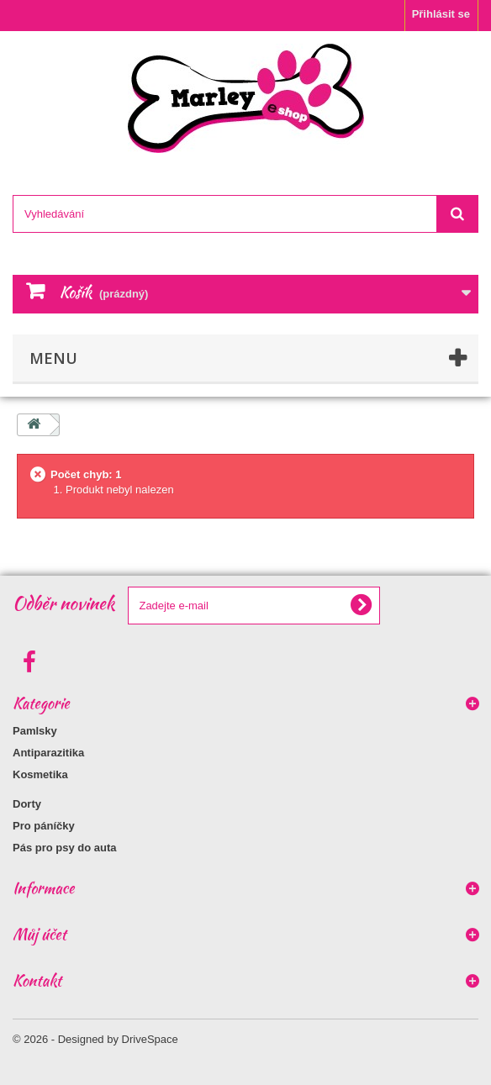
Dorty (27, 804)
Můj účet (39, 934)
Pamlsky (35, 730)
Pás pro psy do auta (65, 847)
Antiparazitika (48, 752)
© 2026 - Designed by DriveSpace (95, 1039)
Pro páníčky (44, 825)
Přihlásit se (441, 14)
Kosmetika (40, 774)
